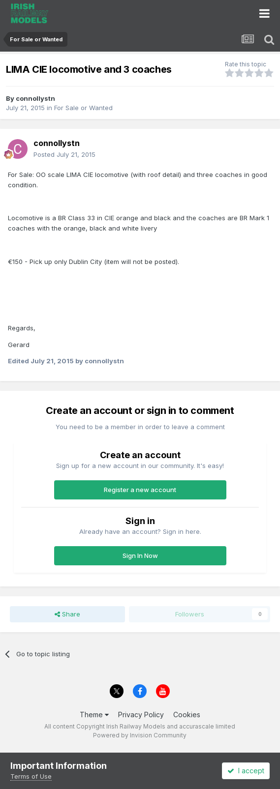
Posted (64, 154)
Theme (94, 714)
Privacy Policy (141, 714)
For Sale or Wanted (83, 108)
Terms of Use (31, 776)
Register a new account (140, 490)
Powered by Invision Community (140, 735)
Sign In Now (140, 555)
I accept (245, 770)
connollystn (35, 98)
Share (67, 614)
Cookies (186, 714)
